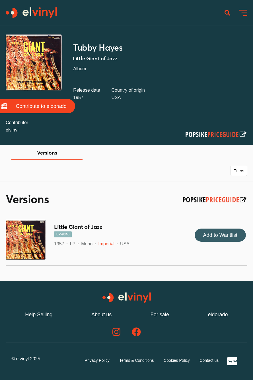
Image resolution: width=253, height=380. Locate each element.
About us (101, 314)
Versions (47, 153)
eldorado (218, 314)
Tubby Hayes (97, 48)
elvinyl (12, 130)
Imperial (106, 243)
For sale (160, 314)
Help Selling (38, 314)
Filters (238, 171)
